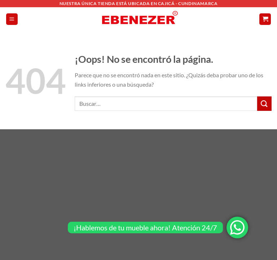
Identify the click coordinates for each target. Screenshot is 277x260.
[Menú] (12, 19)
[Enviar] (264, 103)
